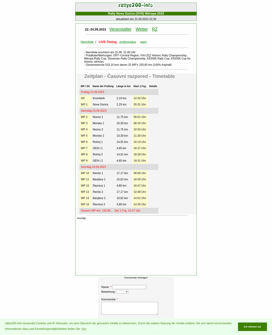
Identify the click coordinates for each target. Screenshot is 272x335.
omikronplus (127, 42)
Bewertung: (114, 291)
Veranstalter (120, 29)
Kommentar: (108, 299)
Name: (124, 287)
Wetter (142, 29)
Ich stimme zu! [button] (252, 326)
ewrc (143, 42)
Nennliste (87, 42)
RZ (155, 29)
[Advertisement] (138, 248)
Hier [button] (83, 328)
